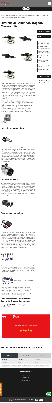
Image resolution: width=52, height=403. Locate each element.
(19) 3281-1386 (12, 305)
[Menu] (49, 3)
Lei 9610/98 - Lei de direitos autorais (39, 366)
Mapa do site (41, 389)
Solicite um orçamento (44, 31)
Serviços (27, 389)
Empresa (15, 389)
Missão (21, 389)
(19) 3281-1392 (44, 82)
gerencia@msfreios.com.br (26, 383)
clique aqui (21, 305)
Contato (34, 389)
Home (9, 389)
